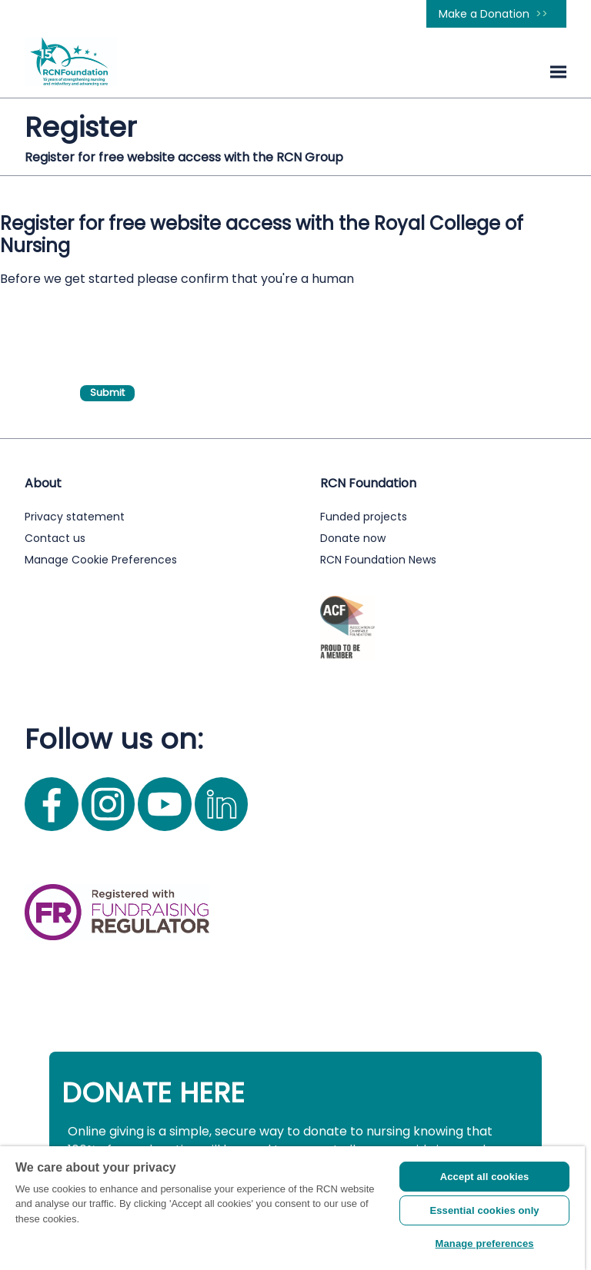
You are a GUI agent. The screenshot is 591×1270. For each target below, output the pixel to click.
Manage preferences (485, 1243)
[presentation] (197, 324)
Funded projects (363, 516)
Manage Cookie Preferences (101, 559)
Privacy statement (75, 516)
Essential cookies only (484, 1210)
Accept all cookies (484, 1176)
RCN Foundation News (378, 559)
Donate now (353, 538)
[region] (292, 1208)
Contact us (55, 538)
